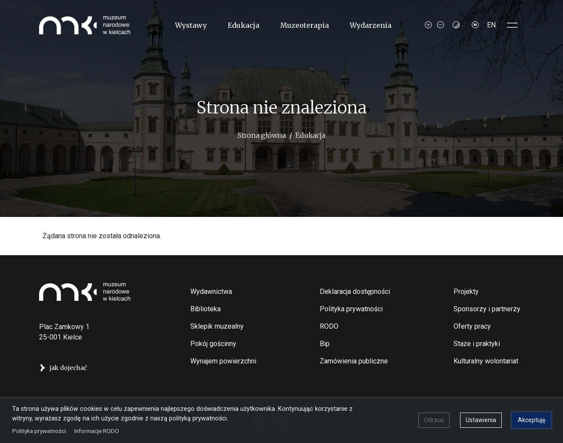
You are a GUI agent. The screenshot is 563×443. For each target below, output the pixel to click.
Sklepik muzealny (217, 326)
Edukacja (243, 25)
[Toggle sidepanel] (512, 25)
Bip (325, 344)
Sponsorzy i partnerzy (487, 309)
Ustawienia (481, 419)
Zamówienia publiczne (354, 361)
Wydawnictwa (211, 291)
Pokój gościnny (213, 344)
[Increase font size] (428, 25)
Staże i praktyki (477, 344)
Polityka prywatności (351, 309)
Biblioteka (205, 309)
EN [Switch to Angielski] (491, 25)
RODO (329, 326)
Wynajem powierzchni (223, 361)
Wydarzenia (370, 25)
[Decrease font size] (440, 25)
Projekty (466, 291)
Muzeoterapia (304, 25)
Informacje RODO (96, 430)
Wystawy (191, 25)
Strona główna (262, 135)
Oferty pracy (472, 326)
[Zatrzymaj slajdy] (475, 25)
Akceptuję (531, 419)
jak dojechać (68, 368)
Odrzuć (434, 419)
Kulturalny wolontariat (486, 361)
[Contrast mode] (456, 25)
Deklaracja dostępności (355, 291)
